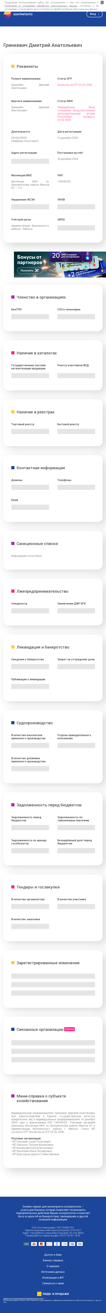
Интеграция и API (53, 1277)
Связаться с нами (53, 1283)
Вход (93, 14)
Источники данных (53, 1271)
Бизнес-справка (53, 1260)
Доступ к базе (53, 1254)
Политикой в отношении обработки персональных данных (41, 5)
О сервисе (53, 1266)
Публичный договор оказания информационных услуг (23, 1298)
